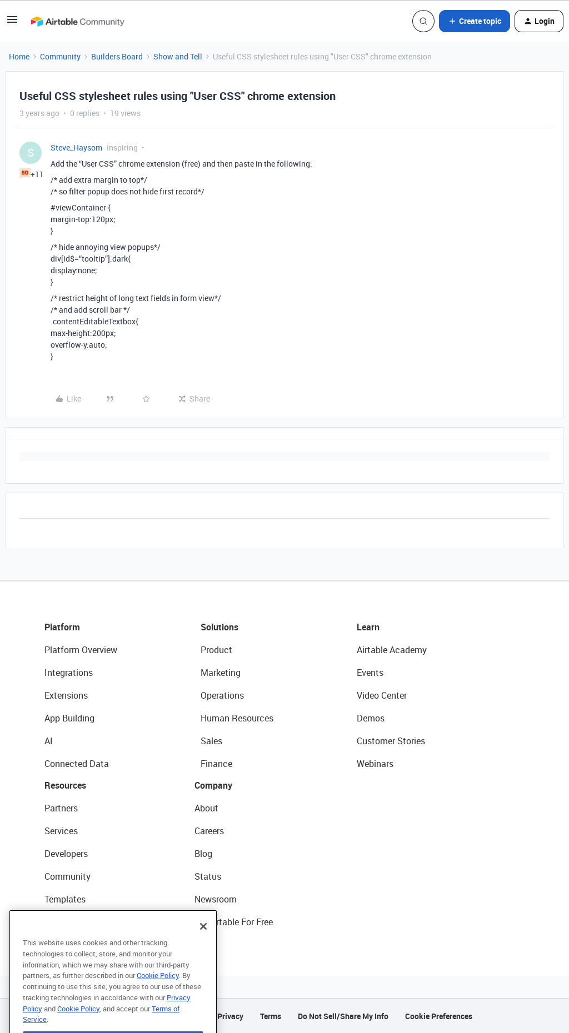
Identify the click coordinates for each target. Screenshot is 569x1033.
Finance (216, 764)
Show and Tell (177, 56)
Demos (371, 718)
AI (48, 741)
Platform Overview (80, 650)
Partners (61, 808)
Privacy (230, 1016)
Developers (66, 854)
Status (207, 876)
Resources (65, 785)
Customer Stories (391, 741)
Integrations (68, 672)
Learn (368, 627)
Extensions (66, 695)
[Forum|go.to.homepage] (77, 21)
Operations (222, 695)
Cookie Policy (158, 990)
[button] (12, 23)
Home (19, 56)
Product (216, 650)
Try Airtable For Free (233, 922)
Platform (62, 627)
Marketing (221, 672)
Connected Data (76, 764)
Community (60, 56)
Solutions (219, 627)
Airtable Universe (77, 922)
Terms (270, 1016)
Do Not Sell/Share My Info (343, 1016)
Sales (211, 741)
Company (213, 785)
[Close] (203, 941)
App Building (69, 718)
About (206, 808)
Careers (209, 831)
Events (370, 672)
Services (61, 831)
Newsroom (215, 899)
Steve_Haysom (76, 147)
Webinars (375, 764)
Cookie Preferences (438, 1016)
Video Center (382, 695)
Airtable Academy (392, 650)
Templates (65, 899)
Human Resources (237, 718)
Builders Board (117, 56)
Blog (203, 854)
